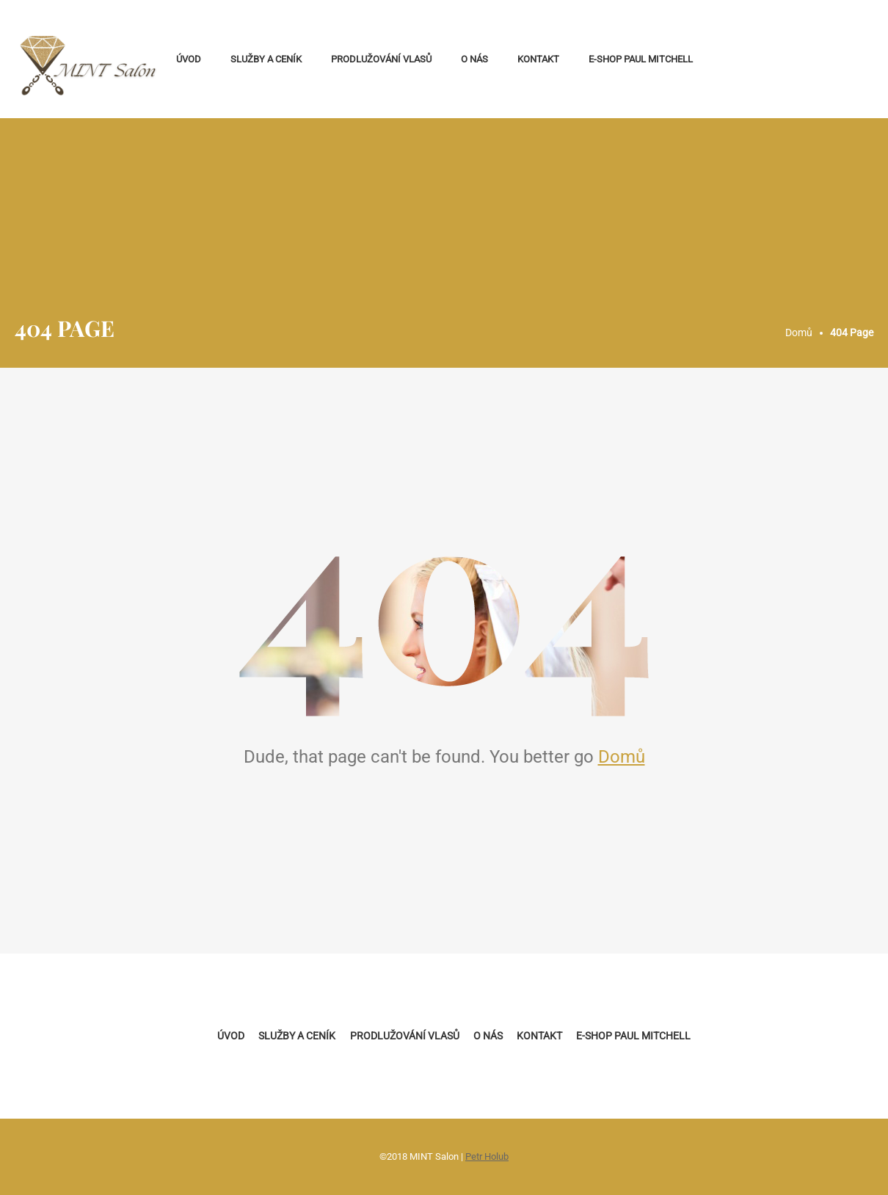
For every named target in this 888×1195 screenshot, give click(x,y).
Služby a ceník (266, 59)
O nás (474, 59)
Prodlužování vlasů (381, 59)
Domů (621, 757)
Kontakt (538, 59)
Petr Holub (487, 1156)
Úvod (188, 59)
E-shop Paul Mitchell (641, 59)
